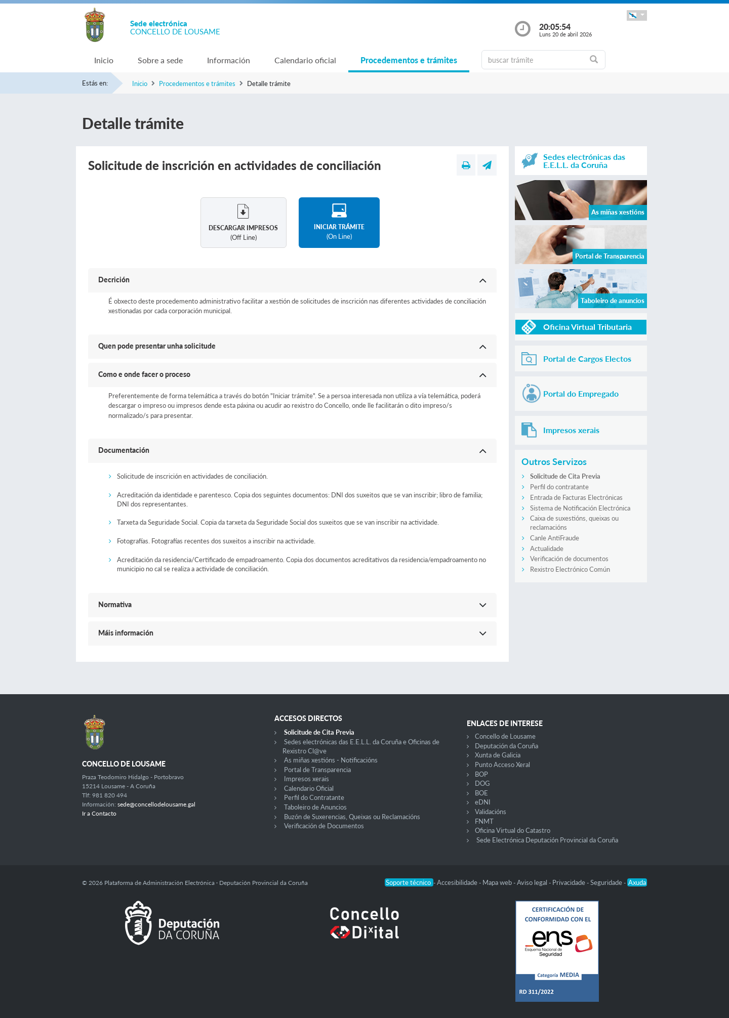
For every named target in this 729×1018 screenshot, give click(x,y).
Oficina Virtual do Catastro (512, 830)
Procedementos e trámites (408, 60)
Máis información (125, 632)
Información (228, 60)
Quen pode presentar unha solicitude (157, 346)
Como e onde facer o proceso (144, 374)
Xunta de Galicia (497, 755)
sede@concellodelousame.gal (156, 804)
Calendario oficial (305, 60)
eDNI (483, 802)
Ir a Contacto (99, 813)
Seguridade (607, 882)
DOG (482, 783)
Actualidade (546, 548)
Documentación (123, 450)
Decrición (114, 279)
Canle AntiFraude (554, 538)
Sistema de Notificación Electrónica (580, 508)
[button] (637, 15)
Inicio (103, 60)
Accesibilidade (458, 882)
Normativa (115, 604)
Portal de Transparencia (317, 770)
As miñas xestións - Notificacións (331, 760)
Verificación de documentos (569, 559)
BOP (481, 774)
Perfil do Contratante (314, 797)
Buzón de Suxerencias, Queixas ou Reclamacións (352, 817)
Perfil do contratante (559, 487)
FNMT (484, 821)
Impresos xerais (306, 779)
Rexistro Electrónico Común (570, 569)
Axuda (637, 882)
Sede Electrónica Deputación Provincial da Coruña (547, 840)
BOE (481, 793)
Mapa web (497, 882)
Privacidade (569, 882)
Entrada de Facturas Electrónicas (576, 497)
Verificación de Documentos (324, 826)
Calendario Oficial (309, 788)
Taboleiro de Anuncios (315, 807)
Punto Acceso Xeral (502, 764)
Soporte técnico (409, 882)
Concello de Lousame (505, 736)
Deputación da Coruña (506, 746)
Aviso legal (533, 882)
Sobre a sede (160, 60)
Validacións (490, 812)
